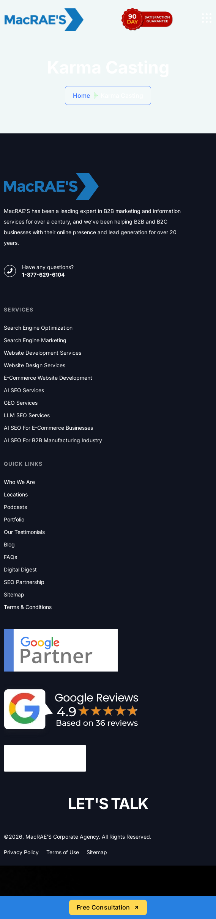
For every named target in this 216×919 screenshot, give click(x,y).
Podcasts (15, 507)
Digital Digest (20, 570)
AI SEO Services (24, 390)
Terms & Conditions (28, 607)
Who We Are (19, 482)
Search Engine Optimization (38, 328)
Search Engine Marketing (35, 340)
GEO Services (21, 403)
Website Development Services (42, 353)
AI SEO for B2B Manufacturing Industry (53, 440)
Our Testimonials (24, 532)
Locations (16, 495)
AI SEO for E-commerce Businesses (48, 428)
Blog (9, 545)
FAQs (10, 557)
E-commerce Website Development (48, 378)
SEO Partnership (24, 582)
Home (81, 95)
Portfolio (14, 520)
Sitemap (14, 595)
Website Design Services (34, 365)
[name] (206, 18)
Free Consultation (108, 907)
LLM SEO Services (27, 415)
